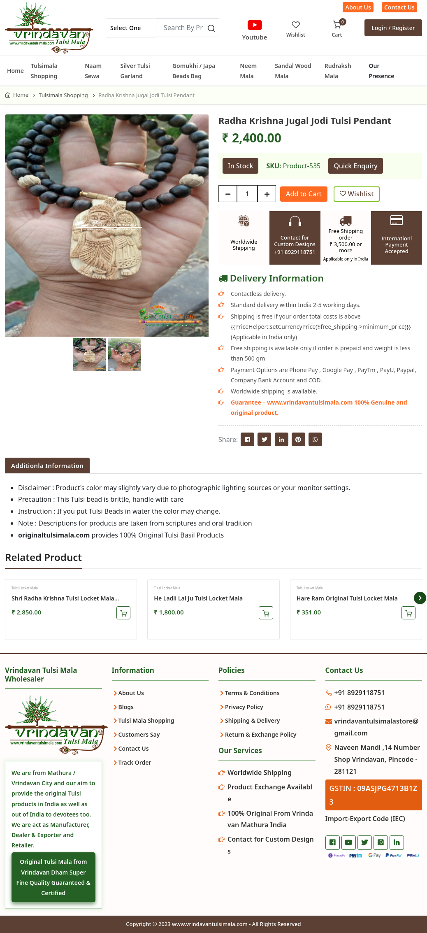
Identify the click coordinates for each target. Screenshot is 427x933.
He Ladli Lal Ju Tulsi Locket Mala (198, 598)
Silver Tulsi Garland (135, 71)
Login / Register (393, 28)
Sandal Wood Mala (293, 71)
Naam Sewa (93, 71)
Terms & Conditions (252, 693)
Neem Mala (248, 71)
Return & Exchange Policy (260, 734)
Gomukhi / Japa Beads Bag (194, 71)
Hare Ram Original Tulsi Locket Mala (347, 598)
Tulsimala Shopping (44, 71)
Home (15, 70)
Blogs (126, 707)
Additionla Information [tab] (47, 465)
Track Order (134, 762)
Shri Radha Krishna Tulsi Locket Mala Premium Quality (63, 598)
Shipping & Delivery (252, 720)
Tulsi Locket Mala (25, 588)
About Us (358, 7)
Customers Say (139, 734)
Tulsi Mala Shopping (146, 720)
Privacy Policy (244, 707)
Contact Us (399, 7)
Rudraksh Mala (338, 71)
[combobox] (131, 27)
